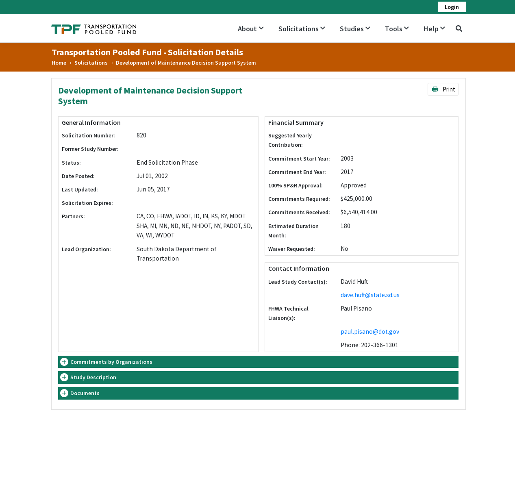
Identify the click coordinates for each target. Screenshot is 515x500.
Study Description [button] (93, 377)
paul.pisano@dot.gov (370, 331)
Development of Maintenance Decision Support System (186, 62)
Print (443, 89)
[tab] (258, 362)
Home (59, 62)
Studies (355, 28)
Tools (397, 28)
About (250, 28)
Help (434, 28)
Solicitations (301, 28)
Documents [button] (85, 393)
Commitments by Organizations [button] (111, 361)
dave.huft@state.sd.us (370, 295)
